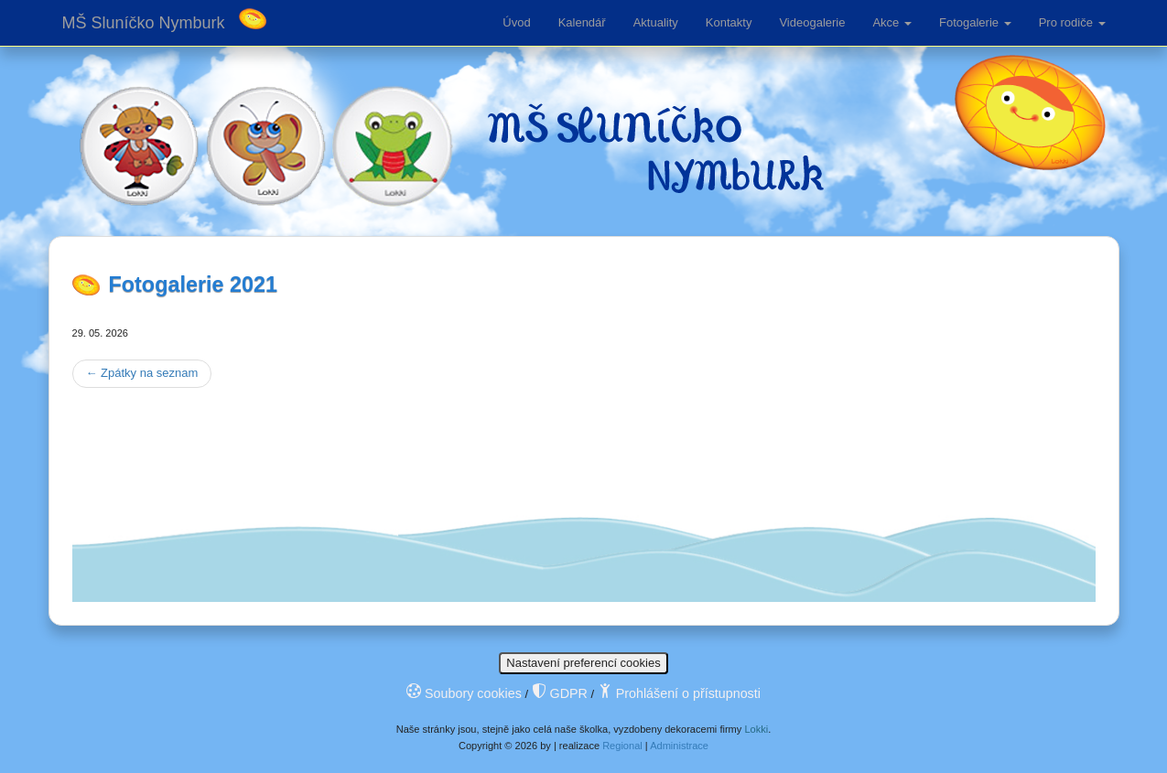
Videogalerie (812, 22)
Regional (622, 745)
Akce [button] (892, 22)
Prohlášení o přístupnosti (679, 693)
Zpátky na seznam (142, 373)
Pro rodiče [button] (1072, 22)
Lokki (756, 729)
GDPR (560, 693)
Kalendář (582, 22)
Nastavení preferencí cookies (583, 663)
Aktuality (655, 22)
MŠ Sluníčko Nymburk (143, 23)
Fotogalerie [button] (975, 22)
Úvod (516, 22)
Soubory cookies (464, 693)
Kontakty (729, 22)
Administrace (679, 745)
